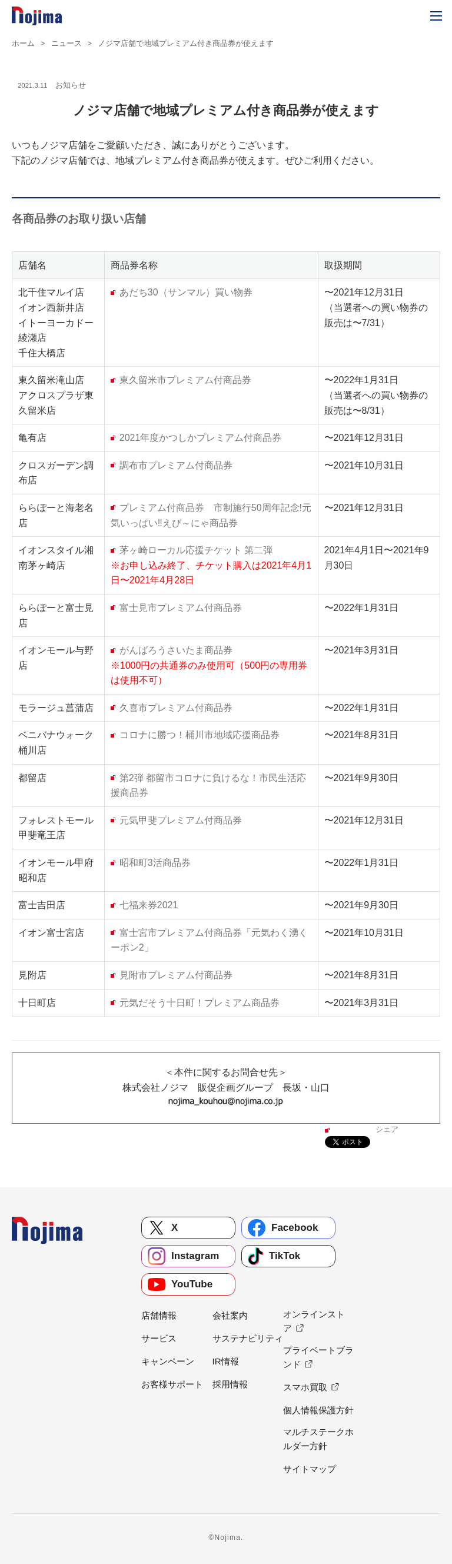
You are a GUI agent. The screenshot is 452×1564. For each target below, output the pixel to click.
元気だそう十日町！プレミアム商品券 (199, 1003)
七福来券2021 (148, 905)
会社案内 (230, 1315)
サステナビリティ (247, 1338)
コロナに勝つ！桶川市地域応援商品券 (199, 735)
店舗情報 (159, 1315)
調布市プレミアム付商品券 (175, 465)
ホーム (23, 43)
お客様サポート (172, 1384)
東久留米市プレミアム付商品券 (185, 380)
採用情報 (230, 1384)
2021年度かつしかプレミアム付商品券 (200, 438)
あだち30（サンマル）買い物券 (185, 292)
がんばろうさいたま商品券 (175, 650)
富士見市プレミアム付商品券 (180, 608)
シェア (386, 1129)
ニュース (66, 43)
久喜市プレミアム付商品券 (175, 708)
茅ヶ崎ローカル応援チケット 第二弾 (195, 550)
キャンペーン (167, 1361)
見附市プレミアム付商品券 (175, 975)
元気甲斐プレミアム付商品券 (180, 820)
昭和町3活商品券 (155, 863)
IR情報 (225, 1361)
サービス (159, 1338)
